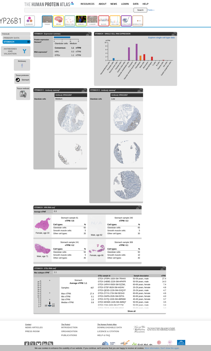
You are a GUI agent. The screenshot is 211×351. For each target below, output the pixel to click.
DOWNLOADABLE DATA (109, 327)
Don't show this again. (170, 348)
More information (152, 348)
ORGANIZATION (69, 331)
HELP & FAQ (103, 335)
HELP (145, 4)
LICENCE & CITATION (108, 331)
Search (140, 10)
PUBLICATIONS (69, 335)
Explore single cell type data (161, 38)
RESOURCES (88, 4)
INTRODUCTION (69, 327)
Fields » (150, 10)
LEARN (125, 4)
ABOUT (102, 4)
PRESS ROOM (32, 331)
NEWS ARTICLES (34, 327)
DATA (135, 4)
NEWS (113, 4)
